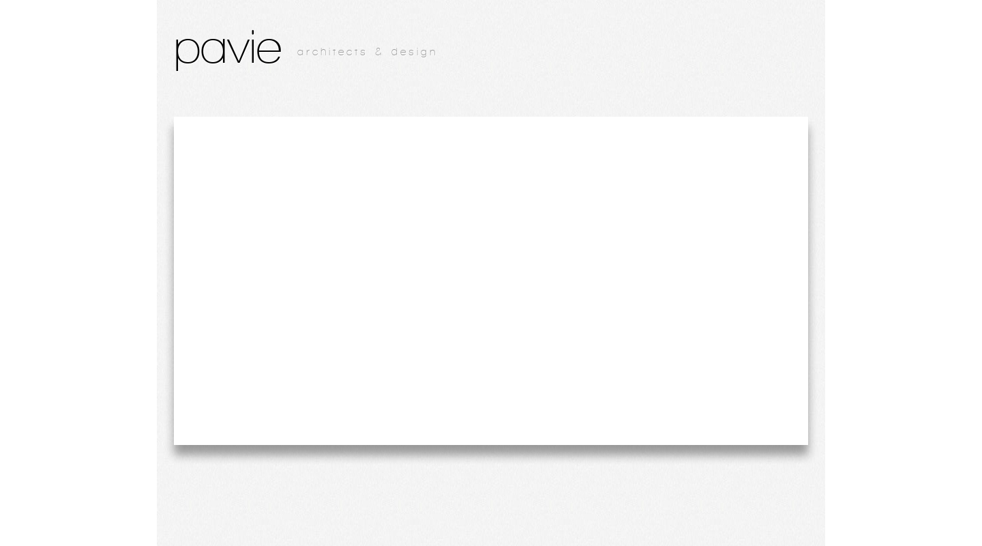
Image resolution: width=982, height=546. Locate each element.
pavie (228, 46)
